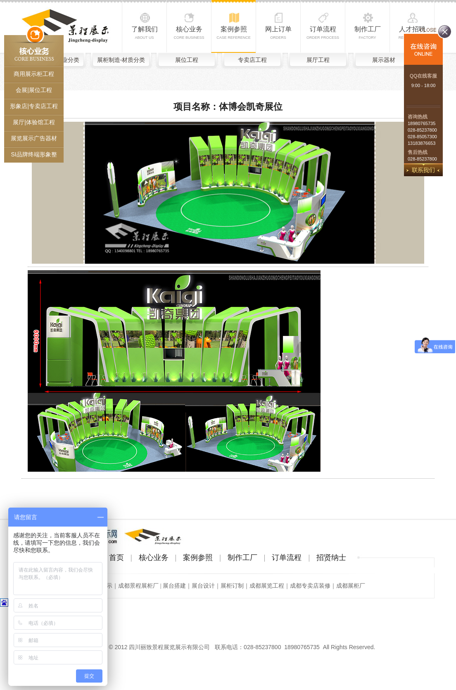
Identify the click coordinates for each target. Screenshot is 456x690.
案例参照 (233, 33)
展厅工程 (318, 60)
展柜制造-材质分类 (121, 60)
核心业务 (188, 33)
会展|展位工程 (34, 90)
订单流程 (322, 33)
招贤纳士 (331, 557)
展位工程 (186, 60)
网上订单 (278, 33)
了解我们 (144, 33)
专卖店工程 (252, 60)
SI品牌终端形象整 (34, 154)
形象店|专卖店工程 (34, 106)
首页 (116, 557)
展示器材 (383, 60)
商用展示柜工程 (34, 74)
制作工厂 (367, 33)
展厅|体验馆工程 (34, 122)
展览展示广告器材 (34, 138)
